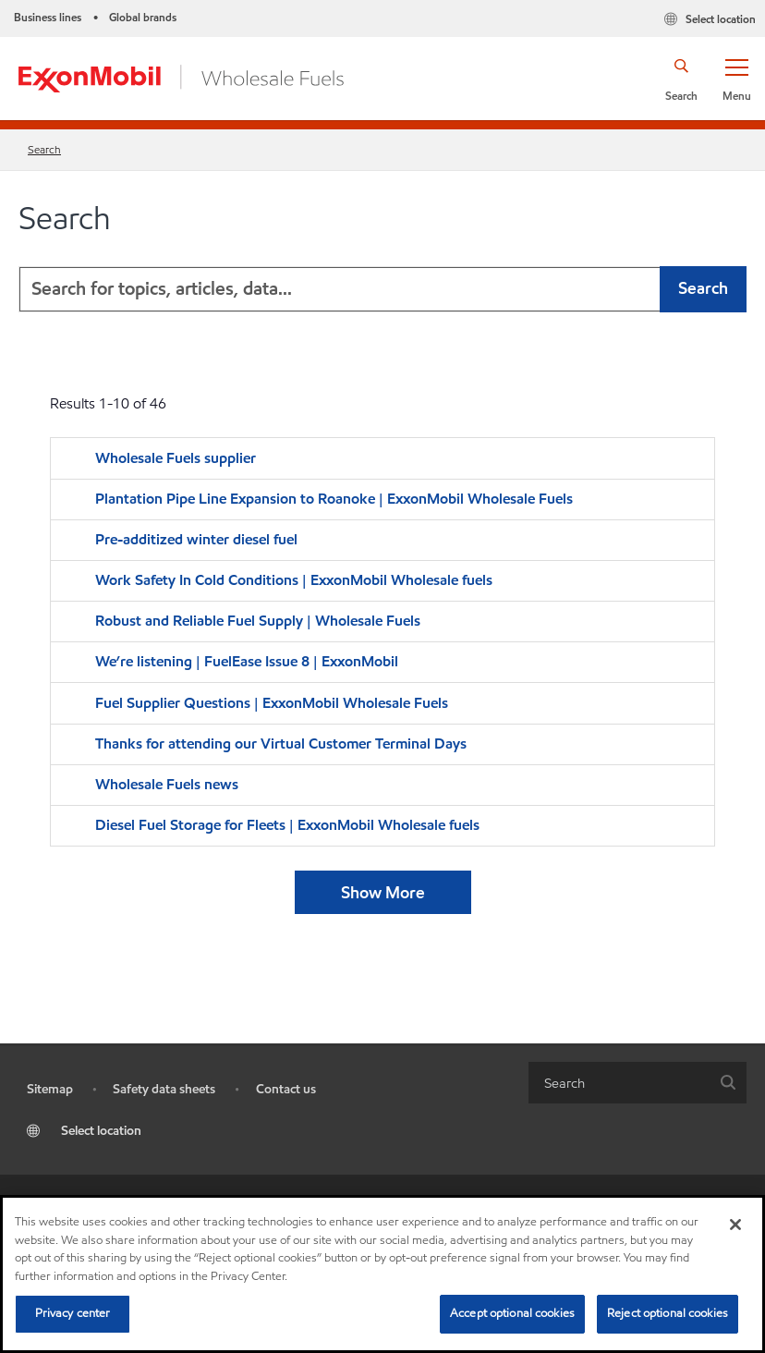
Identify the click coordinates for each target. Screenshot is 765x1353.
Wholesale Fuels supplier (175, 458)
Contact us (286, 1089)
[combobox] (382, 289)
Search (44, 149)
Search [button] (703, 288)
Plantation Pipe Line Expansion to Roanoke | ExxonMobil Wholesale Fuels (334, 498)
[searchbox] (619, 1082)
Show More (383, 892)
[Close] (735, 1224)
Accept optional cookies (512, 1313)
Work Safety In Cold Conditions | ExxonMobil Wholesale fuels (293, 580)
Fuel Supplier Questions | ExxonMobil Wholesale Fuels (271, 703)
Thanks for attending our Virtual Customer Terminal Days (281, 743)
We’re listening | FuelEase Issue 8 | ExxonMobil (246, 661)
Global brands (142, 17)
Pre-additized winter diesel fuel (198, 539)
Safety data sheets (164, 1089)
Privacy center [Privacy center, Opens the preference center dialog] (73, 1313)
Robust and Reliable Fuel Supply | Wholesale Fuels (257, 620)
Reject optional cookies (667, 1313)
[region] (382, 1274)
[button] (736, 78)
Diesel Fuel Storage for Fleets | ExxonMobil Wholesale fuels (287, 825)
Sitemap (50, 1089)
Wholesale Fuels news (166, 784)
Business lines (47, 17)
